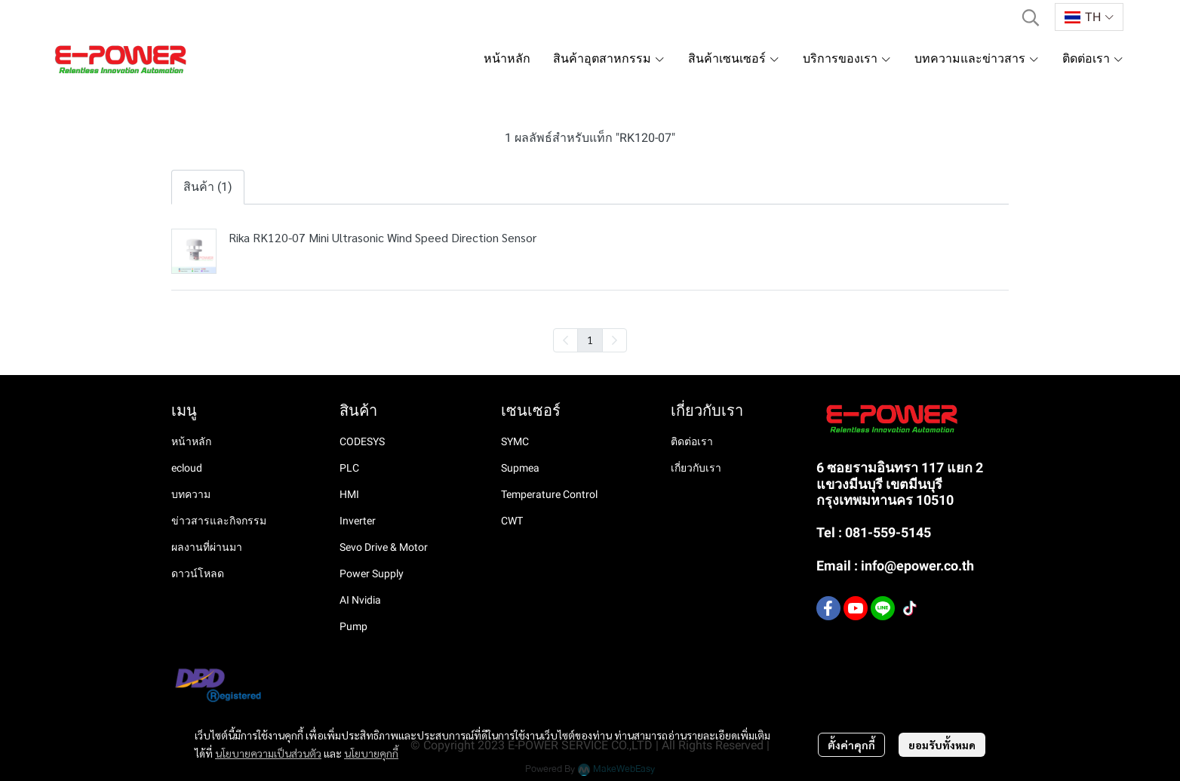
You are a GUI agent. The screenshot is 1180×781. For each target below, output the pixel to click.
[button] (1030, 17)
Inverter (358, 521)
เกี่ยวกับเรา (696, 468)
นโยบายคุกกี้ (371, 753)
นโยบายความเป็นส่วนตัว (268, 753)
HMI (349, 494)
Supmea (520, 468)
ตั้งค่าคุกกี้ (851, 745)
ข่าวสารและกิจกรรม (218, 521)
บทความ (190, 494)
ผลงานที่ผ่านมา (206, 547)
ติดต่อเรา (692, 441)
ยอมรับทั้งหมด (942, 745)
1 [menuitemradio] (590, 339)
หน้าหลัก (191, 441)
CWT (512, 521)
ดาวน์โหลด (197, 573)
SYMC (515, 441)
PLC (349, 468)
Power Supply (372, 573)
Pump (353, 626)
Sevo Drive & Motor (384, 547)
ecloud (186, 468)
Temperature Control (549, 494)
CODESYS (362, 441)
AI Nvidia (360, 600)
